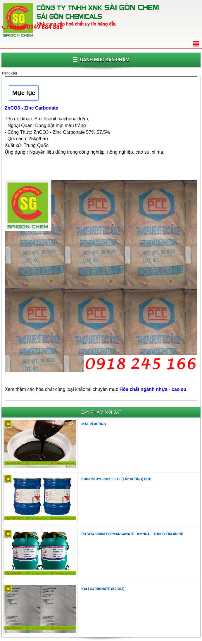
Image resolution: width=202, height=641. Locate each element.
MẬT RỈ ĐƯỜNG (94, 424)
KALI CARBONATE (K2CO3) (103, 589)
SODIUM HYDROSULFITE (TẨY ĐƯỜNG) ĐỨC (116, 479)
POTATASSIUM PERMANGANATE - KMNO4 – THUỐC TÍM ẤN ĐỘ (132, 534)
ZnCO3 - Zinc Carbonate (31, 107)
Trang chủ (9, 73)
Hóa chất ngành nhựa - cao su (153, 389)
